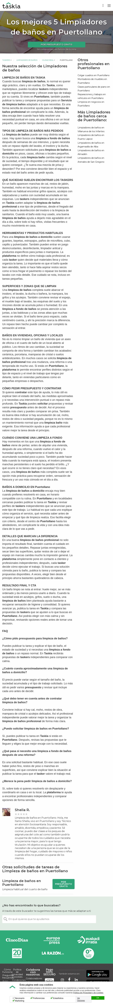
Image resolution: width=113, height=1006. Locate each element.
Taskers (6, 60)
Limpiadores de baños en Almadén (91, 152)
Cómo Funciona (7, 970)
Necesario (20, 998)
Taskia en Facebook (69, 980)
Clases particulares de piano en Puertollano (94, 88)
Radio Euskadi (88, 940)
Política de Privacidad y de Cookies (88, 993)
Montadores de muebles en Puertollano (92, 81)
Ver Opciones (81, 999)
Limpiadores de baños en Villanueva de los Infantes (91, 129)
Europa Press (52, 940)
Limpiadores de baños (26, 60)
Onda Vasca (88, 953)
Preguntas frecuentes (8, 976)
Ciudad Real (48, 60)
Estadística (58, 998)
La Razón (52, 953)
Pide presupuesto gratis (56, 44)
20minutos (17, 953)
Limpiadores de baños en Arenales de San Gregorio (91, 160)
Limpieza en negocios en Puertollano (91, 104)
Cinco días (17, 940)
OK (97, 998)
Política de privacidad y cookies (17, 973)
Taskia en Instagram (62, 980)
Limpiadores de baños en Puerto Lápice (91, 137)
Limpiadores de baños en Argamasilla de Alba (91, 144)
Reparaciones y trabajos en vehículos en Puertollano (92, 96)
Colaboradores (34, 978)
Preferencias (39, 998)
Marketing (19, 1001)
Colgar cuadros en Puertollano (94, 75)
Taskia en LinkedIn (76, 980)
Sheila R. (22, 810)
